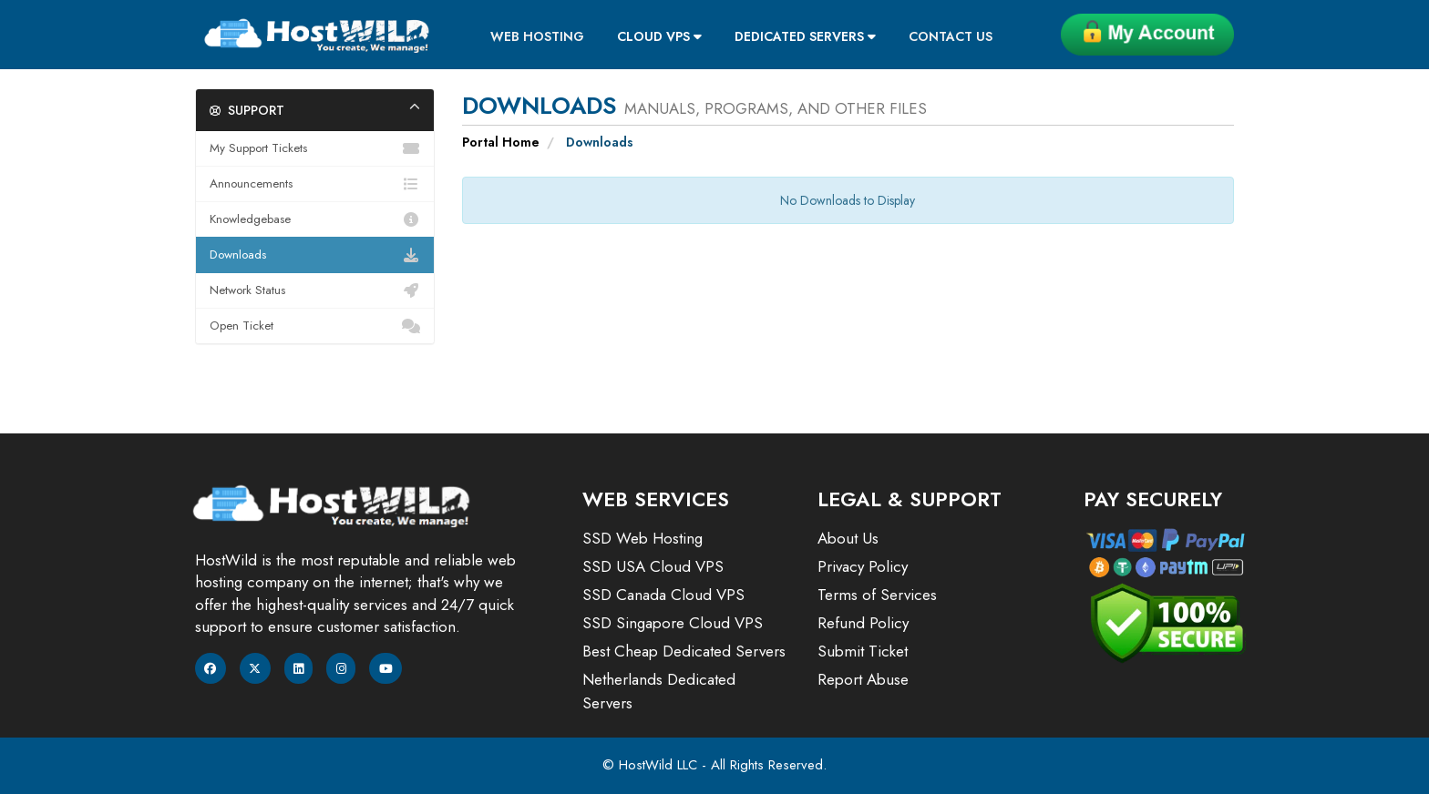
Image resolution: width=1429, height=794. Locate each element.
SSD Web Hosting (642, 538)
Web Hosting (537, 36)
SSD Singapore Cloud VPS (672, 623)
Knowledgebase (315, 219)
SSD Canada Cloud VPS (663, 595)
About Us (848, 538)
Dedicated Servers (805, 36)
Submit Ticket (862, 651)
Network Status (315, 290)
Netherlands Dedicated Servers (658, 691)
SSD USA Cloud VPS (653, 566)
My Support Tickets (315, 148)
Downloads (315, 255)
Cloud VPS (659, 36)
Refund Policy (863, 623)
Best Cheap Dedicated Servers (684, 651)
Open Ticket (315, 326)
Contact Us (950, 36)
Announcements (315, 184)
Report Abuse (863, 679)
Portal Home (501, 142)
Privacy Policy (862, 566)
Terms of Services (877, 595)
